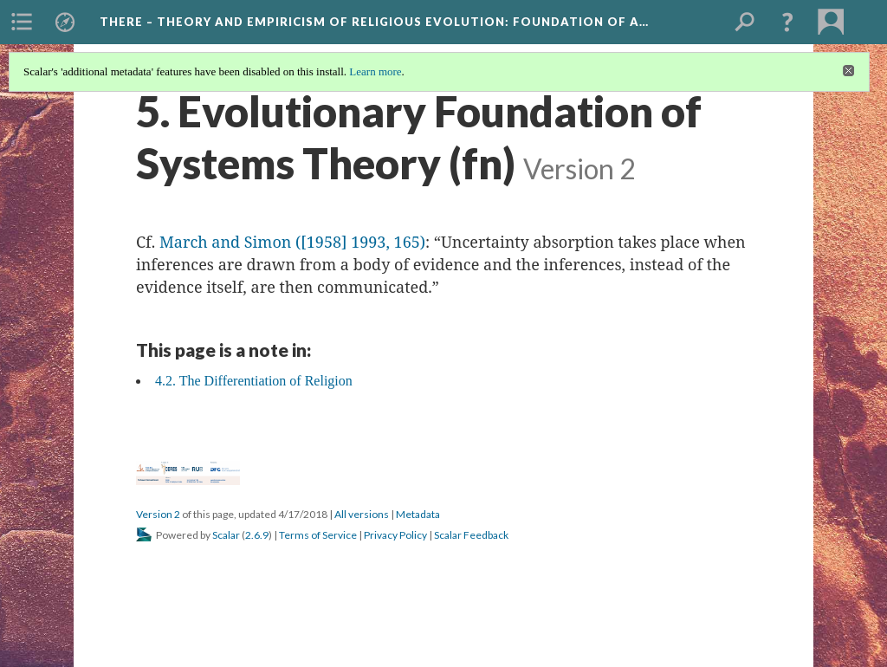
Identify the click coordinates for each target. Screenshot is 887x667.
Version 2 (158, 514)
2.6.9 (257, 534)
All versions (361, 514)
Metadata (418, 514)
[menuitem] (21, 21)
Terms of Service (318, 534)
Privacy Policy (395, 534)
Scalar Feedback (471, 534)
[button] (787, 21)
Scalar (226, 534)
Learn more (375, 71)
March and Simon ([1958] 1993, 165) (290, 241)
